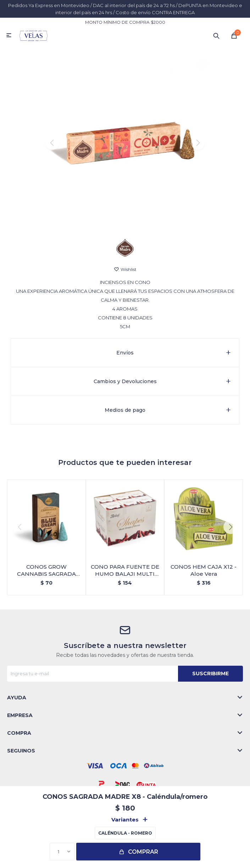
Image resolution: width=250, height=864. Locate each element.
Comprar (143, 851)
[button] (125, 222)
